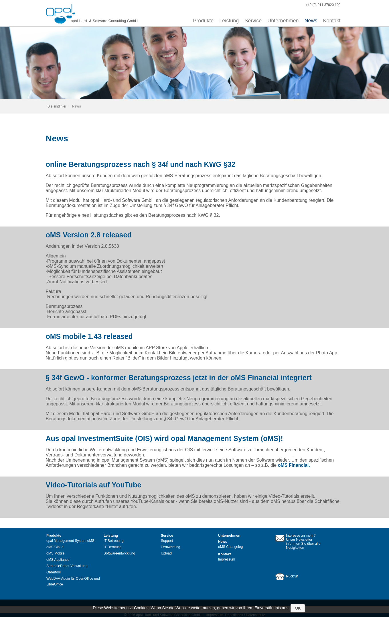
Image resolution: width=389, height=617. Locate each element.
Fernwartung (170, 547)
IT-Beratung (113, 547)
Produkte (203, 21)
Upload (166, 553)
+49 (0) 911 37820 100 (323, 5)
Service (253, 21)
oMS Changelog (230, 547)
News (310, 21)
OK (298, 608)
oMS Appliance (57, 560)
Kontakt (331, 21)
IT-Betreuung (113, 541)
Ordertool (53, 572)
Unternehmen (283, 21)
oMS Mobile (55, 553)
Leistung (229, 21)
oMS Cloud (54, 547)
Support (167, 541)
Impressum (226, 559)
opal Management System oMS (70, 541)
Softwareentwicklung (119, 553)
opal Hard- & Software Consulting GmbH (104, 21)
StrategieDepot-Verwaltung (66, 566)
